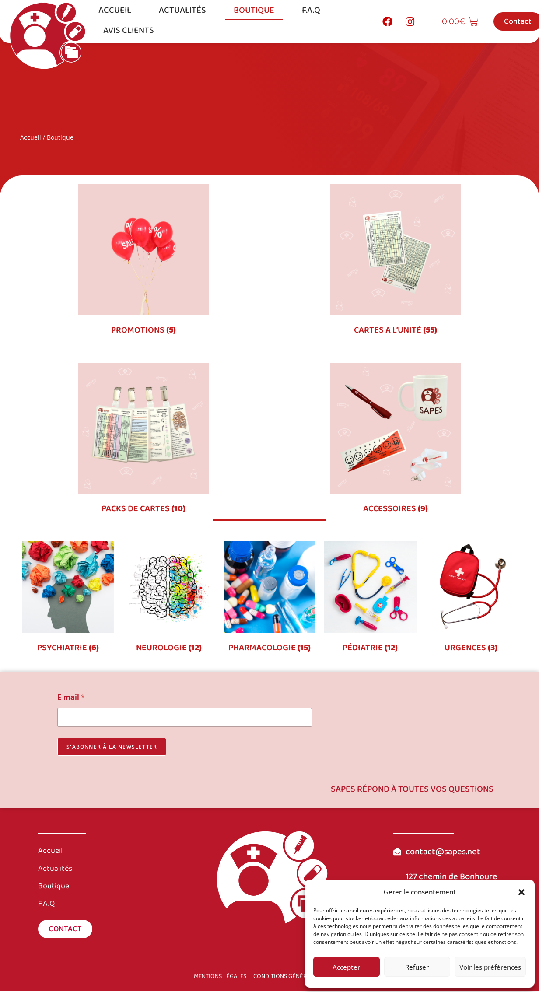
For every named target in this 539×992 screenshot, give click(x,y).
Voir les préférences (490, 967)
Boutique (254, 10)
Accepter (346, 967)
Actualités (182, 10)
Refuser (417, 967)
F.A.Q (311, 10)
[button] (521, 892)
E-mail (71, 698)
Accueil (114, 10)
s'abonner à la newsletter (111, 748)
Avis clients (128, 30)
